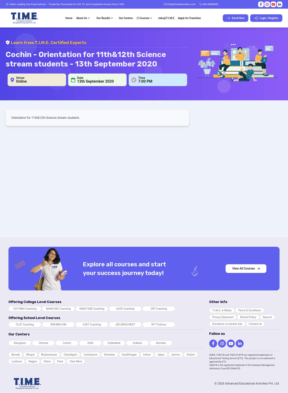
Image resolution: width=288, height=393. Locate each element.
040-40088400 (208, 4)
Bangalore (20, 342)
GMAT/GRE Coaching (91, 308)
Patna (47, 361)
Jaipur (161, 354)
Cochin (67, 342)
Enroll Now (235, 18)
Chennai (43, 342)
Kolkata (137, 342)
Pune (60, 361)
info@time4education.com (180, 4)
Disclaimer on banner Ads (227, 323)
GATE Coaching (125, 308)
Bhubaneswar (49, 354)
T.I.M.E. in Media (221, 310)
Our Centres (126, 18)
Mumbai (161, 342)
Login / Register (266, 18)
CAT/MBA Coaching (25, 308)
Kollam (191, 354)
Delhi (90, 342)
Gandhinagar (129, 354)
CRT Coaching (159, 308)
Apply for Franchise (189, 18)
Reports (267, 317)
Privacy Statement (222, 317)
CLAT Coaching (25, 324)
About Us (81, 18)
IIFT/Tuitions (158, 324)
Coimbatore (90, 354)
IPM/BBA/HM (58, 324)
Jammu (175, 354)
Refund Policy (248, 317)
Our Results (103, 18)
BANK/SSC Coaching (58, 308)
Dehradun (109, 354)
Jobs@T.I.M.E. (166, 18)
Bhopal (30, 354)
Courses (143, 18)
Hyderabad (114, 342)
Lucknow (16, 361)
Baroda (15, 354)
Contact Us (255, 323)
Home (69, 18)
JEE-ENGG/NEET (125, 324)
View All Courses (246, 268)
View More (76, 361)
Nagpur (33, 361)
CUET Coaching (92, 324)
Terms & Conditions (249, 310)
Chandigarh (70, 354)
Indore (147, 354)
